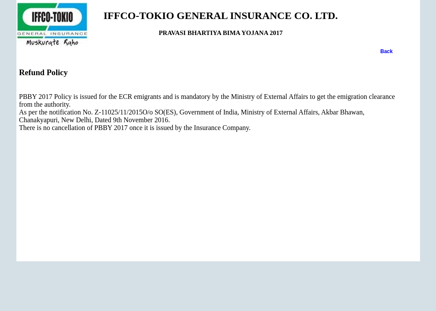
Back (386, 51)
